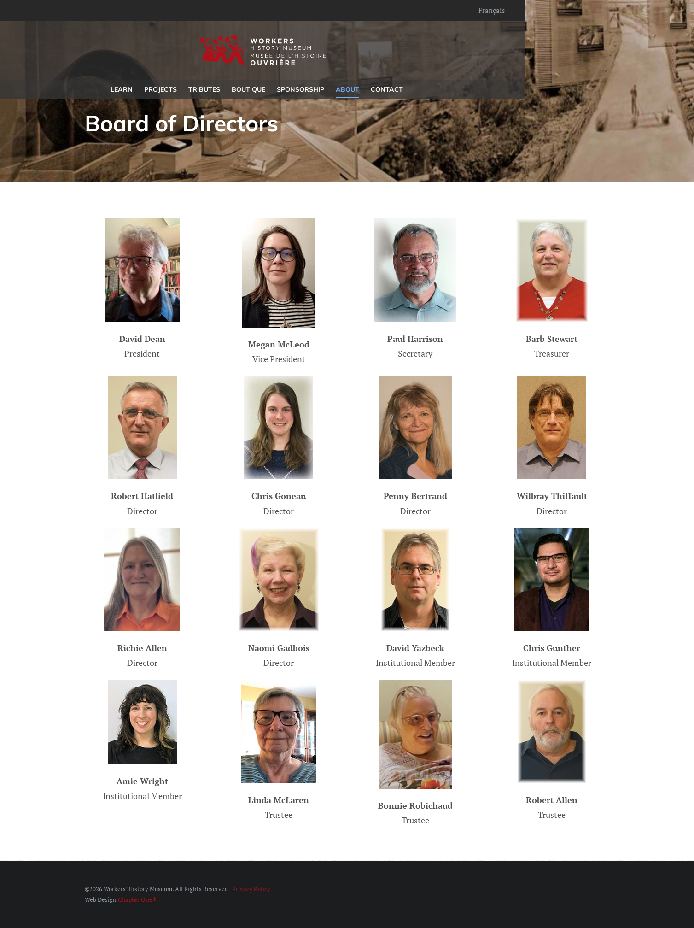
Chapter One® (137, 899)
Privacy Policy (251, 889)
